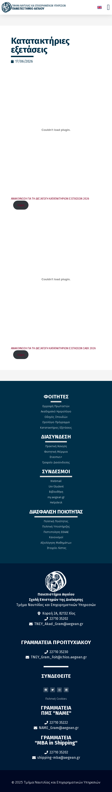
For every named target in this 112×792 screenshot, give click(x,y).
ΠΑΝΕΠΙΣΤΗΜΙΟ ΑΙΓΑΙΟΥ (28, 9)
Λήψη (20, 205)
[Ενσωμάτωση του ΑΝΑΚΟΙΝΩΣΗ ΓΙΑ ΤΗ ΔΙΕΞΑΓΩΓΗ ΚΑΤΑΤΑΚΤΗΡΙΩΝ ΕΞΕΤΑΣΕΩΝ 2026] (56, 129)
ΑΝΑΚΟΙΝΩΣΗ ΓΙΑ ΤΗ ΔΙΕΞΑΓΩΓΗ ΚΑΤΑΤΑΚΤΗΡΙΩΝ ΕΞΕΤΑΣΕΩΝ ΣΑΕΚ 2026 (53, 348)
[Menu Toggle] (108, 7)
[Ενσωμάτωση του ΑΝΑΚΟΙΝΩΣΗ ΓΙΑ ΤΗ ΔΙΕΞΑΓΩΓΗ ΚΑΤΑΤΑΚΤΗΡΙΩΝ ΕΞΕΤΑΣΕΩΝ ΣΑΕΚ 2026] (56, 279)
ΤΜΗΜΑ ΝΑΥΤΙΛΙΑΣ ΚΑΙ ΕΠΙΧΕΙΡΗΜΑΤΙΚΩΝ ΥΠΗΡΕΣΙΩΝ (39, 5)
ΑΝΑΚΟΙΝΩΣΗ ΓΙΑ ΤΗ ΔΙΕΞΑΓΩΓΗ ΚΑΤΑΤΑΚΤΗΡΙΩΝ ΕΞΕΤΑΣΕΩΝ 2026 (50, 198)
